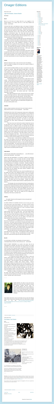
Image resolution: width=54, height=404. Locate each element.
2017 (38, 14)
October (40, 20)
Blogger (31, 399)
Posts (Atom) (10, 393)
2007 (38, 43)
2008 (38, 42)
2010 (38, 40)
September (40, 21)
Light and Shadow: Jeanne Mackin (13, 13)
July (39, 26)
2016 (38, 15)
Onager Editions (15, 5)
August (40, 22)
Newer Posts (6, 392)
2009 (38, 41)
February (40, 32)
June (39, 27)
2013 (38, 36)
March (39, 31)
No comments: (13, 315)
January (40, 33)
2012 (38, 37)
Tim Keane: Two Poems (10, 319)
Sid (38, 54)
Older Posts (31, 392)
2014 (38, 35)
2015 (38, 16)
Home (19, 392)
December (40, 17)
